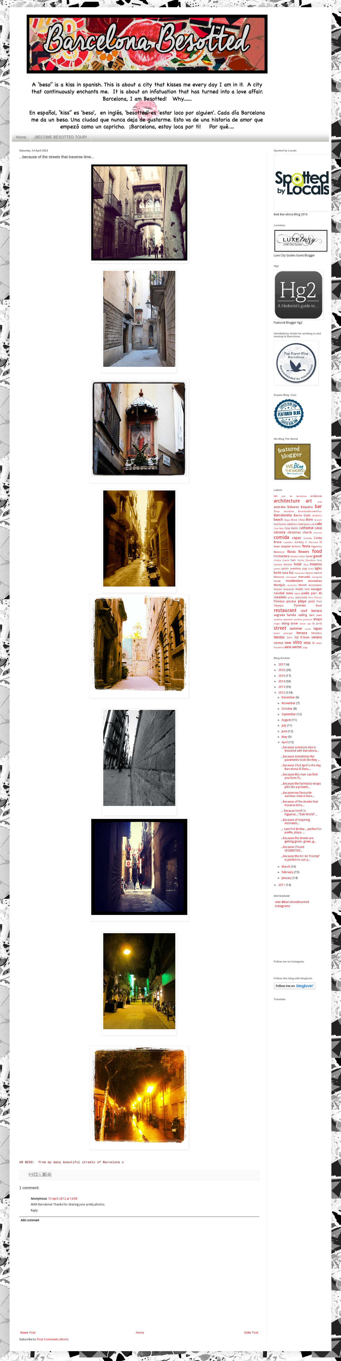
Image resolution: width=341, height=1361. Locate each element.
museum (288, 589)
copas (296, 538)
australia (280, 507)
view (288, 643)
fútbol (302, 556)
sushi (308, 629)
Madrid (309, 573)
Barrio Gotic (302, 515)
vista (307, 643)
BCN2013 (317, 515)
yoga (305, 647)
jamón (285, 568)
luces (277, 573)
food (317, 551)
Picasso (318, 597)
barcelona (289, 511)
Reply (34, 1210)
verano (316, 637)
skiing (285, 623)
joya (304, 568)
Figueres (316, 546)
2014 (282, 681)
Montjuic (279, 585)
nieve (289, 593)
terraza (301, 633)
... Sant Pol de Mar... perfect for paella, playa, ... (301, 830)
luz (291, 573)
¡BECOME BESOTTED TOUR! (60, 137)
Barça (277, 511)
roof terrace (311, 611)
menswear (291, 577)
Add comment (30, 1220)
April (285, 742)
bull (276, 524)
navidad (279, 593)
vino (297, 642)
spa (309, 623)
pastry (291, 597)
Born (309, 519)
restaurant (285, 610)
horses (288, 564)
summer (296, 628)
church (307, 532)
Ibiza (306, 564)
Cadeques (304, 524)
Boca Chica (298, 519)
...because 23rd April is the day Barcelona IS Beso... (301, 767)
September (289, 714)
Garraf (308, 556)
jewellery (295, 568)
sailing (302, 615)
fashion (296, 546)
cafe (313, 524)
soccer (302, 623)
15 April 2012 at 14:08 (62, 1198)
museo (278, 589)
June (285, 731)
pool (311, 601)
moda (277, 581)
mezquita (317, 577)
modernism (294, 581)
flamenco (279, 552)
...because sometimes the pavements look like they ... (300, 758)
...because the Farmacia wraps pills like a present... (301, 785)
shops (317, 619)
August (287, 720)
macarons (299, 573)
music (299, 589)
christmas (294, 532)
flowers (303, 552)
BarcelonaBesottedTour (310, 511)
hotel (297, 564)
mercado (304, 577)
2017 (282, 664)
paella (305, 593)
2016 (282, 670)
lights (318, 568)
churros (318, 532)
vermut (278, 643)
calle (318, 524)
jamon (277, 568)
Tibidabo (316, 633)
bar (318, 506)
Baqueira (307, 507)
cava (318, 528)
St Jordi (317, 623)
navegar (316, 589)
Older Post (251, 1332)
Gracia (285, 560)
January (287, 878)
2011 (282, 885)
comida (281, 537)
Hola (319, 560)
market (318, 573)
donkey (299, 542)
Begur (287, 520)
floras (291, 552)
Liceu (311, 568)
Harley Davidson (306, 560)
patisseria (301, 597)
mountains (315, 585)
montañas (315, 581)
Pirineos (279, 601)
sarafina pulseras (303, 619)
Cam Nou (279, 528)
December (289, 697)
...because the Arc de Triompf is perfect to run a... (300, 857)
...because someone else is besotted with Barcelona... (300, 749)
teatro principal (283, 633)
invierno (316, 564)
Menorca (279, 577)
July (284, 725)
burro (282, 524)
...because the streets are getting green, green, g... (298, 839)
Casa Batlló (291, 528)
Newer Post (27, 1332)
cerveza (279, 532)
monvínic (292, 585)
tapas (317, 628)
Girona (277, 560)
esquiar (286, 546)
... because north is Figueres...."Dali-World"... (299, 812)
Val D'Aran (302, 637)
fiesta (306, 546)
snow (294, 623)
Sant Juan (315, 615)
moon (302, 585)
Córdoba (307, 538)
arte (320, 501)
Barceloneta (283, 515)
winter (297, 647)
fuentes (294, 556)
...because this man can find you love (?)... (299, 776)
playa (302, 601)
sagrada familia (285, 615)
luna (285, 573)
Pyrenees (300, 605)
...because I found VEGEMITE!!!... (292, 848)
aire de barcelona (293, 496)
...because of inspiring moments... (295, 821)
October (287, 708)
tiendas (279, 637)
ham (293, 560)
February (288, 872)
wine (287, 647)
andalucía (316, 496)
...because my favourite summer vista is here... (297, 794)
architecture (287, 501)
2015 (282, 675)
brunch (318, 520)
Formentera (281, 556)
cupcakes (288, 542)
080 (275, 496)
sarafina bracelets (283, 619)
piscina (291, 601)
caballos (292, 524)
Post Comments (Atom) (52, 1339)
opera (297, 593)
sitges (277, 623)
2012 (282, 692)
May (285, 736)
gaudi (317, 556)
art (309, 501)
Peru (310, 597)
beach (278, 519)
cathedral (306, 528)
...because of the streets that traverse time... (299, 803)
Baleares (293, 507)
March (286, 866)
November (289, 703)
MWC (307, 589)
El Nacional (311, 542)
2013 (282, 687)
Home (21, 137)
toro (289, 637)
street (280, 628)
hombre (278, 564)
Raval (319, 605)
